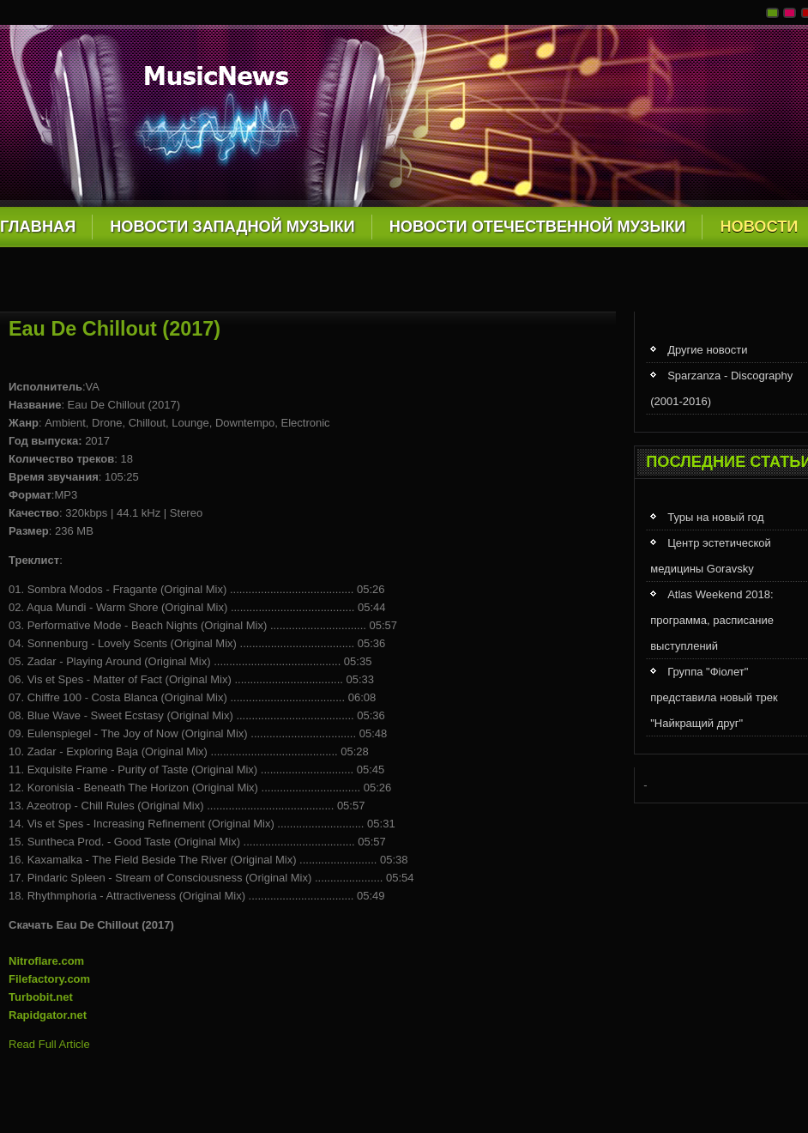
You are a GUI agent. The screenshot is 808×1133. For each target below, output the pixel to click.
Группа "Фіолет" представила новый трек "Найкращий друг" (714, 697)
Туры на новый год (715, 517)
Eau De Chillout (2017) (114, 329)
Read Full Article (49, 1044)
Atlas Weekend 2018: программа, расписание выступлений (712, 620)
